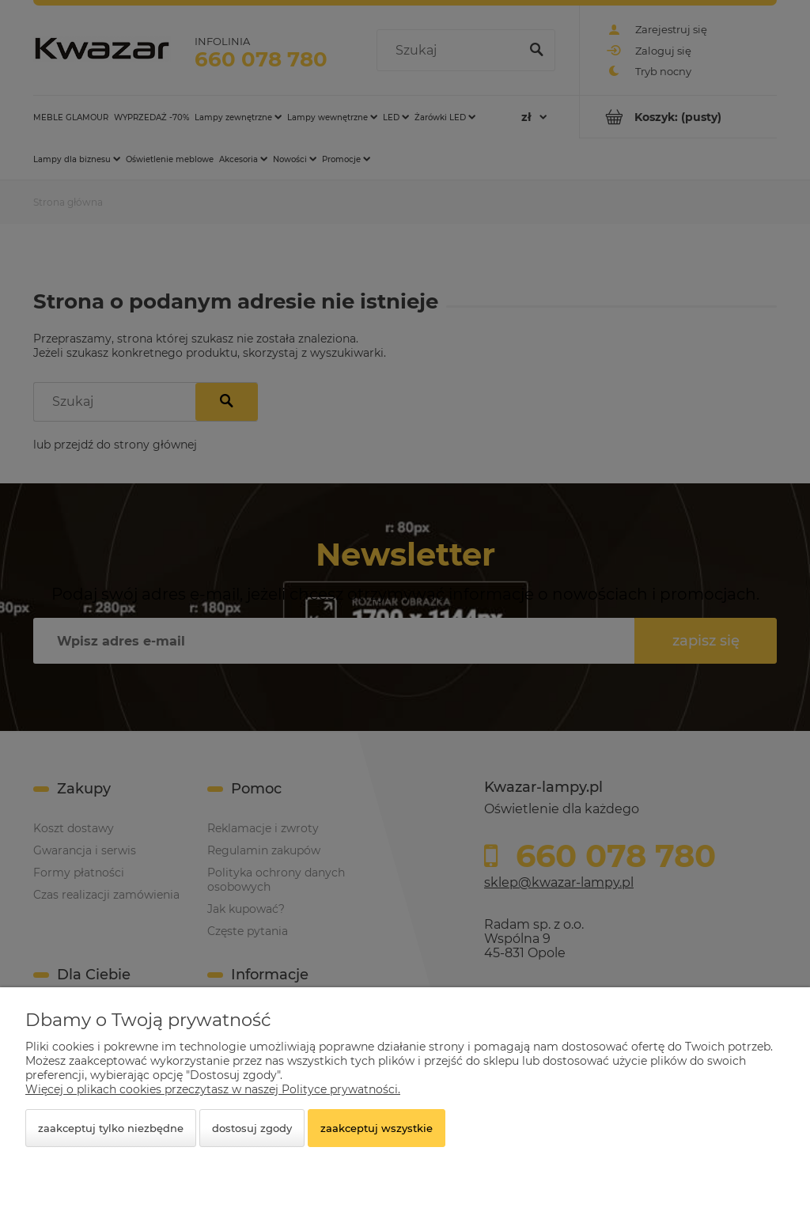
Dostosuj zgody (252, 1128)
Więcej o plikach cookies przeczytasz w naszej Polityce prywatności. (212, 1089)
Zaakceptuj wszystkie (376, 1128)
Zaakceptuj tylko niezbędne (111, 1128)
